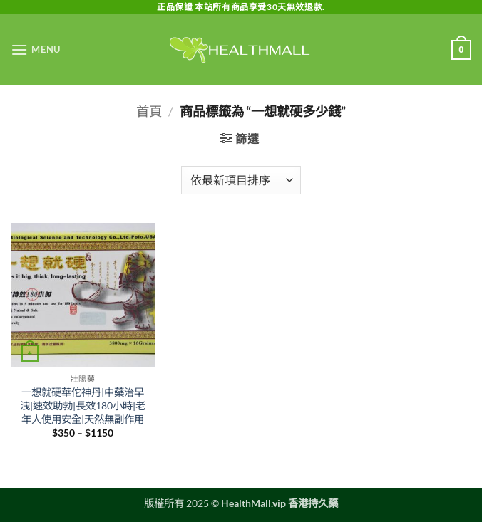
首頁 (149, 111)
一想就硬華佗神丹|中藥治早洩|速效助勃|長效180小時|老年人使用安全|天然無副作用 (82, 405)
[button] (36, 49)
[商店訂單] (241, 180)
